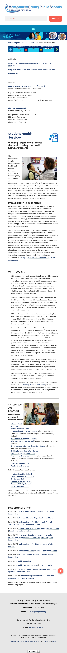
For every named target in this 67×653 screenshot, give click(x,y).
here (53, 582)
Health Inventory (23, 565)
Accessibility (46, 641)
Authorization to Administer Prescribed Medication (39, 528)
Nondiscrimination (34, 641)
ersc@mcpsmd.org (36, 627)
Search (55, 19)
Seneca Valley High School (21, 481)
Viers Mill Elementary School (22, 463)
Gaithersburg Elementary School (24, 431)
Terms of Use (22, 641)
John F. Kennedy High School (22, 476)
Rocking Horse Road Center (34, 385)
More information (46, 565)
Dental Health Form (26, 550)
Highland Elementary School (22, 441)
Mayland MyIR (13, 74)
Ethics (54, 641)
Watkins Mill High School (21, 484)
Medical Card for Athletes (29, 555)
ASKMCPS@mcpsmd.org (36, 612)
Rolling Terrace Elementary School (24, 451)
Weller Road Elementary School (23, 466)
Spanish (45, 511)
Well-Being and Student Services (21, 43)
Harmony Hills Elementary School (24, 438)
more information (33, 524)
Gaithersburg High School (21, 474)
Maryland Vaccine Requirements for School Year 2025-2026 (32, 70)
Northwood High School (20, 479)
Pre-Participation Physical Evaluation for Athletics (36, 569)
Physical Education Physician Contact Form (36, 518)
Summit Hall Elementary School (23, 456)
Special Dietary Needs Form (30, 511)
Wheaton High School (20, 486)
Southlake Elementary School (23, 453)
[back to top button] (60, 571)
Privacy (13, 641)
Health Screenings (24, 561)
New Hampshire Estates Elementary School (28, 446)
